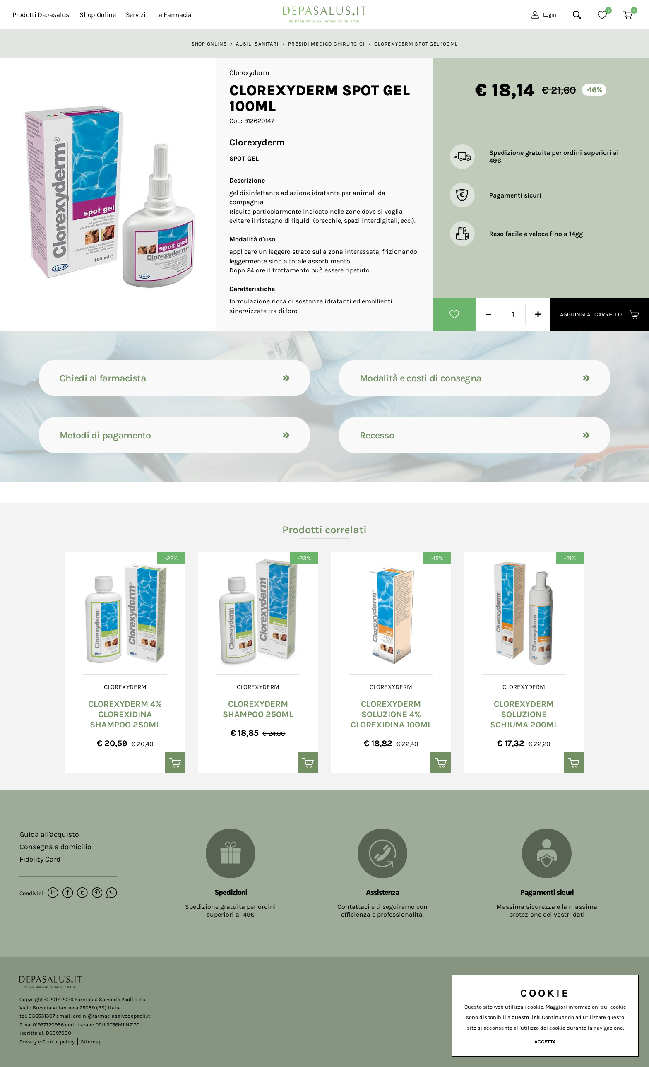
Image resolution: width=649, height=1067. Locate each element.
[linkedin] (53, 893)
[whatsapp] (111, 893)
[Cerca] (577, 15)
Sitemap (91, 1041)
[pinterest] (96, 893)
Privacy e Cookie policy (47, 1041)
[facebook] (67, 893)
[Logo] (324, 12)
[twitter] (82, 893)
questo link (526, 1017)
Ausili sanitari (257, 44)
